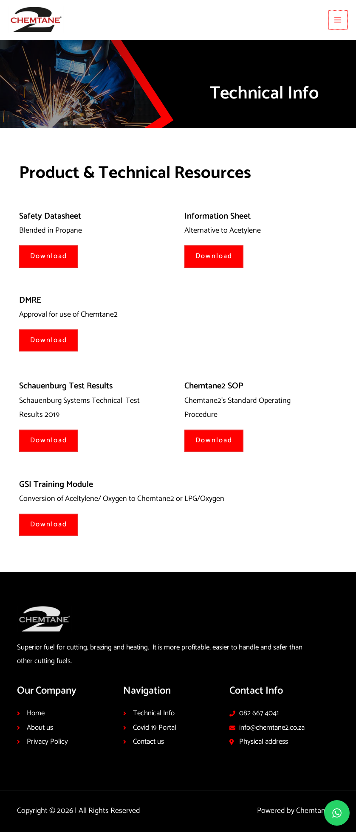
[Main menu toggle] (338, 20)
